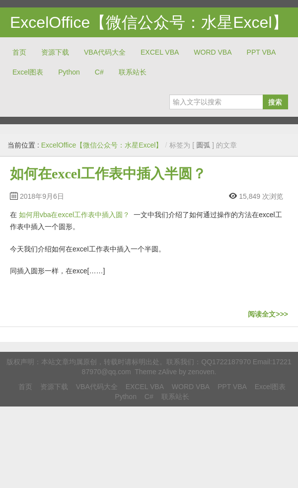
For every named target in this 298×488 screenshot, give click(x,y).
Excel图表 (27, 72)
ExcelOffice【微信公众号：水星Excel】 (149, 22)
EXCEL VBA (160, 52)
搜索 (275, 102)
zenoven (201, 372)
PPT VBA (261, 52)
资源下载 (55, 52)
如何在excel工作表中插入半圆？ (108, 173)
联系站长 (133, 72)
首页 (19, 52)
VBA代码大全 (105, 52)
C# (99, 72)
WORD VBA (212, 52)
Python (69, 72)
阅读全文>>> (268, 314)
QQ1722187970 (226, 362)
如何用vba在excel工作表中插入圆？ (74, 215)
